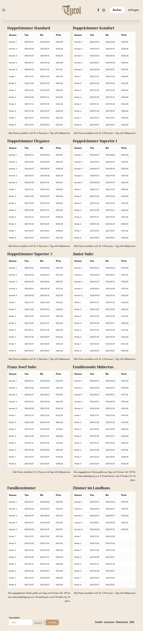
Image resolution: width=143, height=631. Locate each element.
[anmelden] (52, 622)
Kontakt (99, 622)
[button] (3, 10)
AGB (131, 622)
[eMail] (20, 622)
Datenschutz (122, 622)
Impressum (109, 622)
